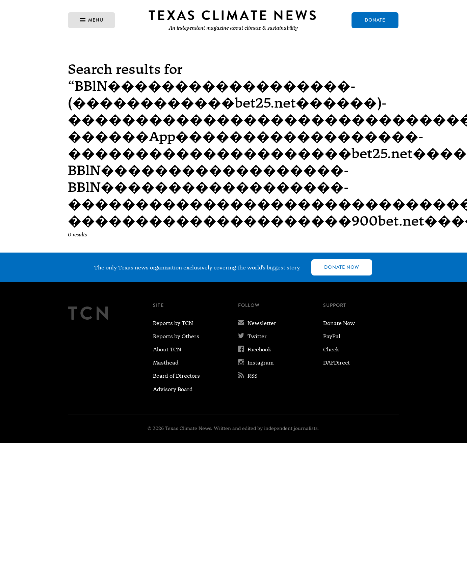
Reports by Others (176, 336)
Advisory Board (173, 389)
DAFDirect (336, 362)
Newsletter (257, 323)
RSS (247, 375)
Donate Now (341, 267)
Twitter (252, 336)
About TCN (167, 349)
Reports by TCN (173, 323)
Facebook (254, 349)
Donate (375, 20)
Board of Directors (176, 375)
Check (331, 349)
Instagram (256, 362)
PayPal (331, 336)
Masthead (166, 362)
